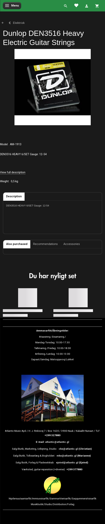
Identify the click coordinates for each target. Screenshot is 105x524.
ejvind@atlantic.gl (67, 462)
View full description (12, 172)
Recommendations (45, 244)
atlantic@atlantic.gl (57, 441)
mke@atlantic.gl (67, 455)
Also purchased (16, 244)
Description (14, 196)
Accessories (71, 244)
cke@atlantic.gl (68, 448)
